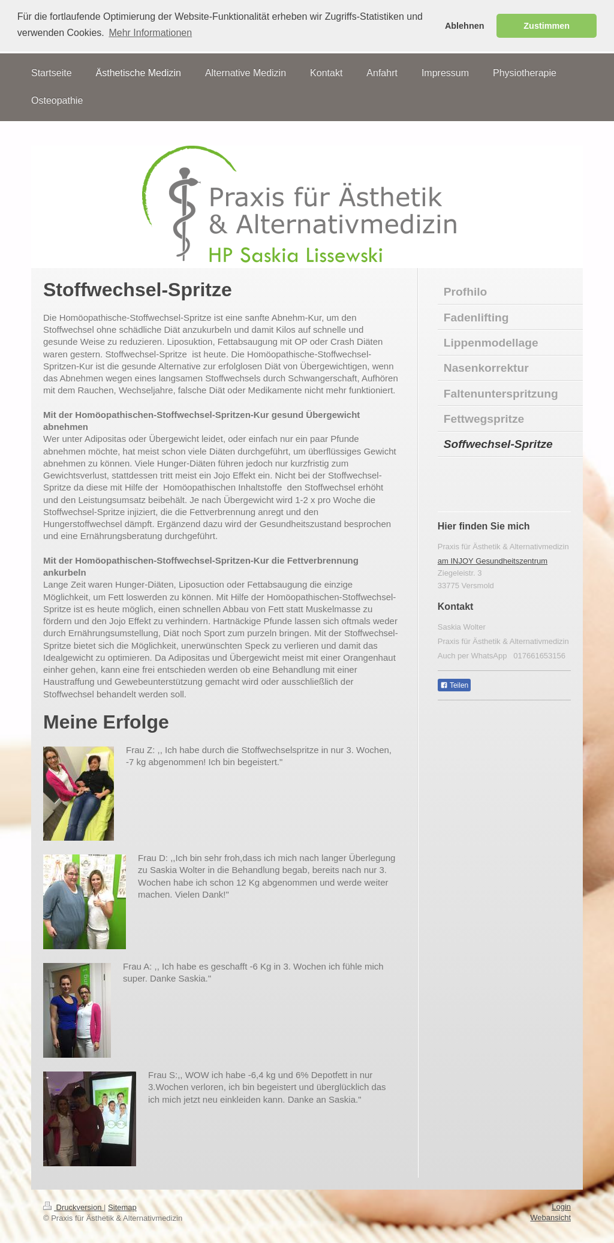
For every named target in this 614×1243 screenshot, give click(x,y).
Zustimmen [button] (546, 26)
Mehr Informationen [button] (150, 33)
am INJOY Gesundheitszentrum (492, 559)
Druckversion (73, 1206)
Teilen (454, 685)
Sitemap (122, 1206)
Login (561, 1206)
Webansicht (550, 1216)
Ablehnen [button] (464, 26)
